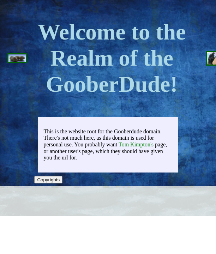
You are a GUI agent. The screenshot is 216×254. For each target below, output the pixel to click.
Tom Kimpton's (136, 144)
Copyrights (48, 179)
